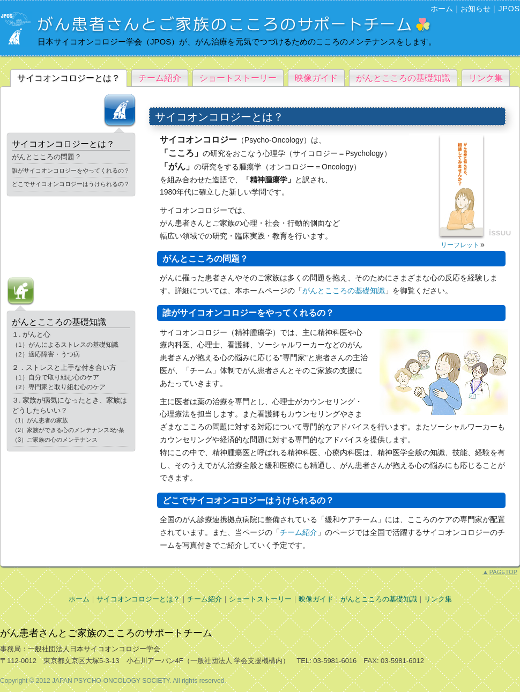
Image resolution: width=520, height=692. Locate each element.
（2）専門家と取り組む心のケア (59, 386)
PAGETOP (499, 572)
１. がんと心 (31, 334)
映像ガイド (316, 78)
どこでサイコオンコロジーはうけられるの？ (71, 184)
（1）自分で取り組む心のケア (55, 377)
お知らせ (475, 8)
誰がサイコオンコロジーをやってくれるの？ (71, 170)
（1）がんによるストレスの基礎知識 (65, 344)
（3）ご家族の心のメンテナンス (55, 439)
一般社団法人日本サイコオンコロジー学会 (94, 649)
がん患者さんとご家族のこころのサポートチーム (106, 633)
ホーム (441, 8)
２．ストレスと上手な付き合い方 (64, 367)
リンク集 (486, 78)
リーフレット (460, 245)
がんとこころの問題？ (46, 157)
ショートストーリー (238, 78)
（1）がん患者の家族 (40, 420)
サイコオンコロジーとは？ (68, 78)
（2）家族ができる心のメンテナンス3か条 (68, 430)
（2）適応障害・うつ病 (46, 354)
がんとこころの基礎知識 (403, 78)
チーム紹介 (159, 78)
